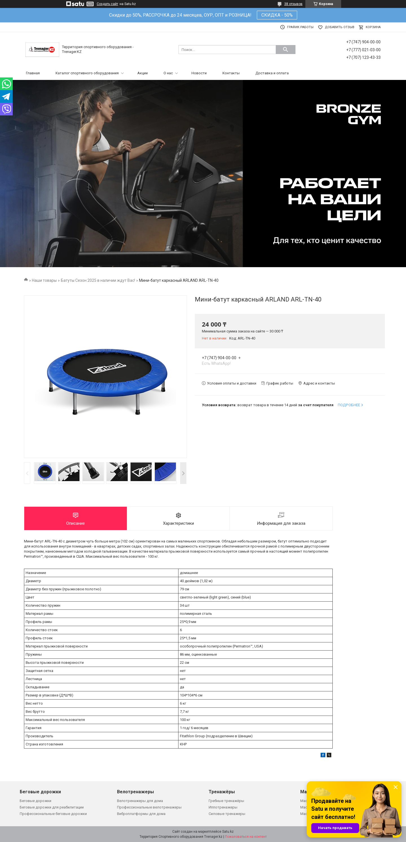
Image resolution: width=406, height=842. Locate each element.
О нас (168, 73)
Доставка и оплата (272, 73)
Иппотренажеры (223, 807)
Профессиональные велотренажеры (149, 807)
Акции (142, 73)
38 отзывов (293, 4)
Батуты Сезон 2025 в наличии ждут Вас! (98, 280)
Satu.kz (228, 832)
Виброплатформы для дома (141, 814)
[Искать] (285, 49)
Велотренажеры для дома (140, 801)
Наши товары (44, 280)
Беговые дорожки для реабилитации (52, 807)
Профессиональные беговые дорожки (53, 814)
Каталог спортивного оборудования (87, 73)
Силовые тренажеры (227, 814)
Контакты (231, 73)
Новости (199, 73)
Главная (33, 73)
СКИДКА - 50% (277, 15)
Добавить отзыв (339, 27)
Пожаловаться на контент (246, 837)
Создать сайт (107, 4)
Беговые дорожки (35, 801)
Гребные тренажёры (226, 801)
